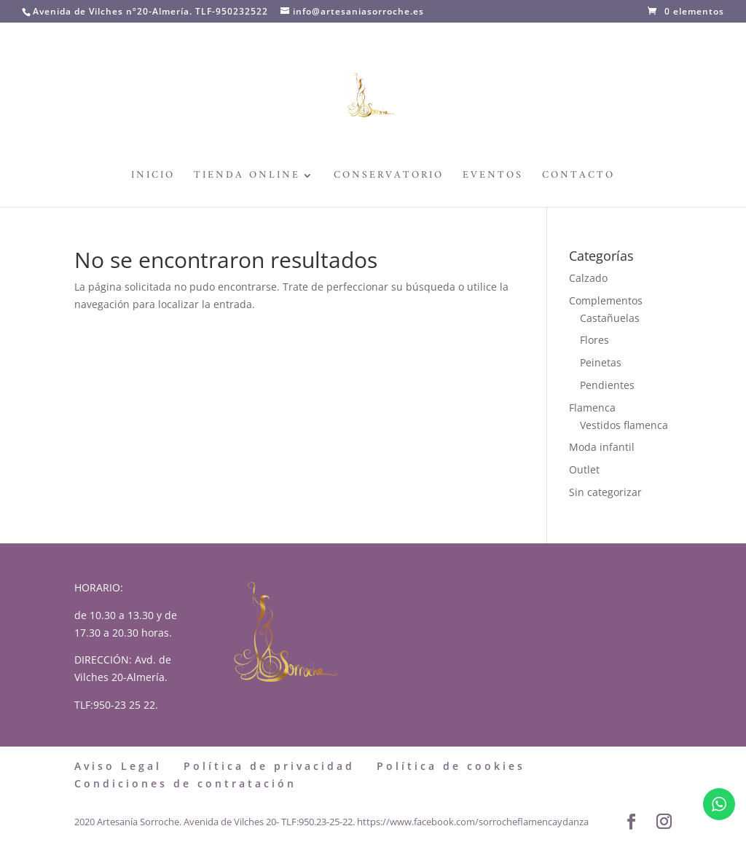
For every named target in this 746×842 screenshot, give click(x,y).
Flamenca (592, 407)
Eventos (493, 177)
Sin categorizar (605, 492)
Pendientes (607, 385)
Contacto (578, 177)
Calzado (588, 278)
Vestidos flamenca (624, 425)
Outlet (584, 469)
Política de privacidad (269, 766)
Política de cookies (451, 766)
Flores (594, 340)
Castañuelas (610, 318)
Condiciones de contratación (185, 783)
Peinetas (600, 362)
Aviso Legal (118, 766)
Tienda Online (247, 177)
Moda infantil (602, 447)
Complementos (606, 300)
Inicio (153, 177)
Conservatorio (389, 177)
